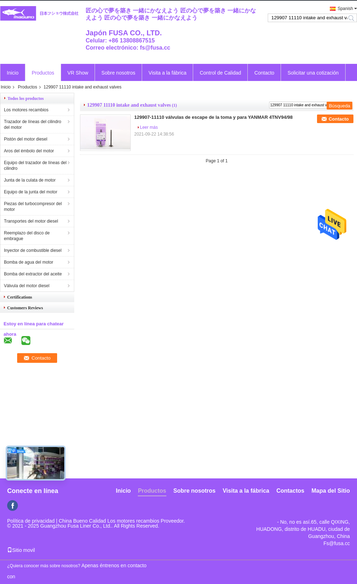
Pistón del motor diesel (25, 139)
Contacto (264, 73)
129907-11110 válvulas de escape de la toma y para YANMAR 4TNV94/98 (213, 117)
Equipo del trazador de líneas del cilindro (35, 165)
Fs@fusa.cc (336, 543)
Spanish (345, 8)
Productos (43, 73)
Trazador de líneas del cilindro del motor (32, 124)
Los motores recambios (26, 109)
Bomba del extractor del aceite (33, 273)
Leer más (149, 127)
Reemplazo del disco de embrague (27, 235)
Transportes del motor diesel (31, 221)
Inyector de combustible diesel (32, 250)
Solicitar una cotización (312, 73)
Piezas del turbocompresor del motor (33, 206)
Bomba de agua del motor (28, 262)
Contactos (290, 491)
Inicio (13, 73)
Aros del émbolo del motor (29, 150)
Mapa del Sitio (330, 491)
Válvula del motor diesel (26, 285)
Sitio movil (21, 550)
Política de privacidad (31, 521)
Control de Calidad (220, 73)
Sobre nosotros (118, 73)
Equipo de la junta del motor (30, 191)
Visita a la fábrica (167, 73)
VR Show (77, 73)
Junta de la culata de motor (30, 180)
